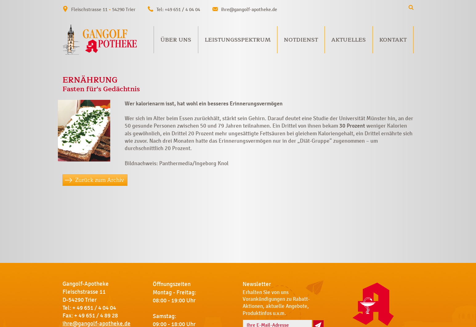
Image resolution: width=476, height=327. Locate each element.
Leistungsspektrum (238, 39)
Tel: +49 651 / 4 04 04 (178, 9)
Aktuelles (348, 39)
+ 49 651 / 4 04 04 (94, 308)
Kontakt (393, 39)
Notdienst (301, 39)
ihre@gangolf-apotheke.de (249, 9)
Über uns (175, 39)
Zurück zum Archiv (99, 180)
